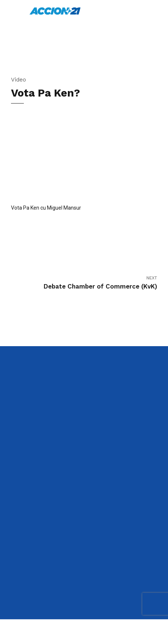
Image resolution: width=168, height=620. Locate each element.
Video (18, 79)
